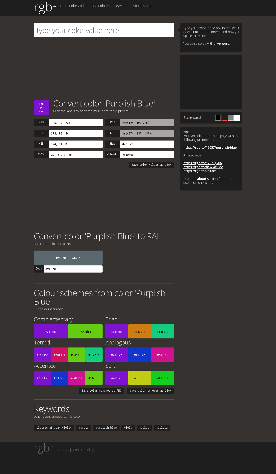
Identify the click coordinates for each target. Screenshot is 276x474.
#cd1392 (162, 355)
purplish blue (106, 427)
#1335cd (139, 355)
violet (144, 427)
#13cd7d (162, 331)
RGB (41, 122)
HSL (41, 132)
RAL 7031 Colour (68, 258)
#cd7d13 (139, 331)
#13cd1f (162, 378)
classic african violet (54, 427)
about (201, 178)
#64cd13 (85, 331)
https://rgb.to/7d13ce (199, 171)
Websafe (112, 154)
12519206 (41, 108)
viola (128, 427)
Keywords (121, 6)
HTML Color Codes (73, 6)
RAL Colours (101, 6)
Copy (39, 268)
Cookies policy (83, 450)
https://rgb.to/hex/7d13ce (203, 167)
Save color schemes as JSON (150, 390)
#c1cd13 (139, 378)
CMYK (41, 154)
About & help (142, 6)
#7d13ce (50, 331)
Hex (112, 143)
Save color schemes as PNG (101, 390)
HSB (41, 143)
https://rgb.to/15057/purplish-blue (210, 147)
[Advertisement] (104, 65)
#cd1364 (59, 355)
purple (84, 427)
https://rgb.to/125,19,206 (202, 163)
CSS (112, 122)
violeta (162, 427)
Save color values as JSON (151, 164)
